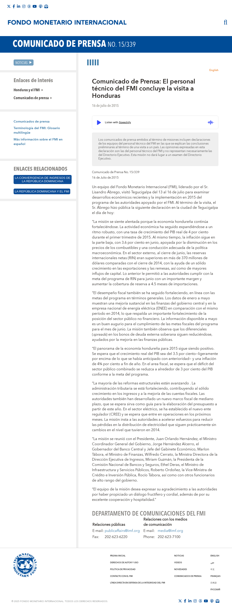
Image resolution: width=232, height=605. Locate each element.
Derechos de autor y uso (124, 562)
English (213, 70)
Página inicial (118, 556)
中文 (212, 569)
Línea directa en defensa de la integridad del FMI (137, 583)
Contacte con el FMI (121, 576)
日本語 (213, 583)
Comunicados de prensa (31, 98)
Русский (215, 589)
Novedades (180, 569)
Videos (178, 562)
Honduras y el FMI (27, 90)
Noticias (21, 62)
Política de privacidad (122, 569)
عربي (212, 562)
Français (215, 576)
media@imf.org (170, 531)
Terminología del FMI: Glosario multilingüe (37, 130)
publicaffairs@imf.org (122, 531)
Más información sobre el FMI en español (38, 142)
